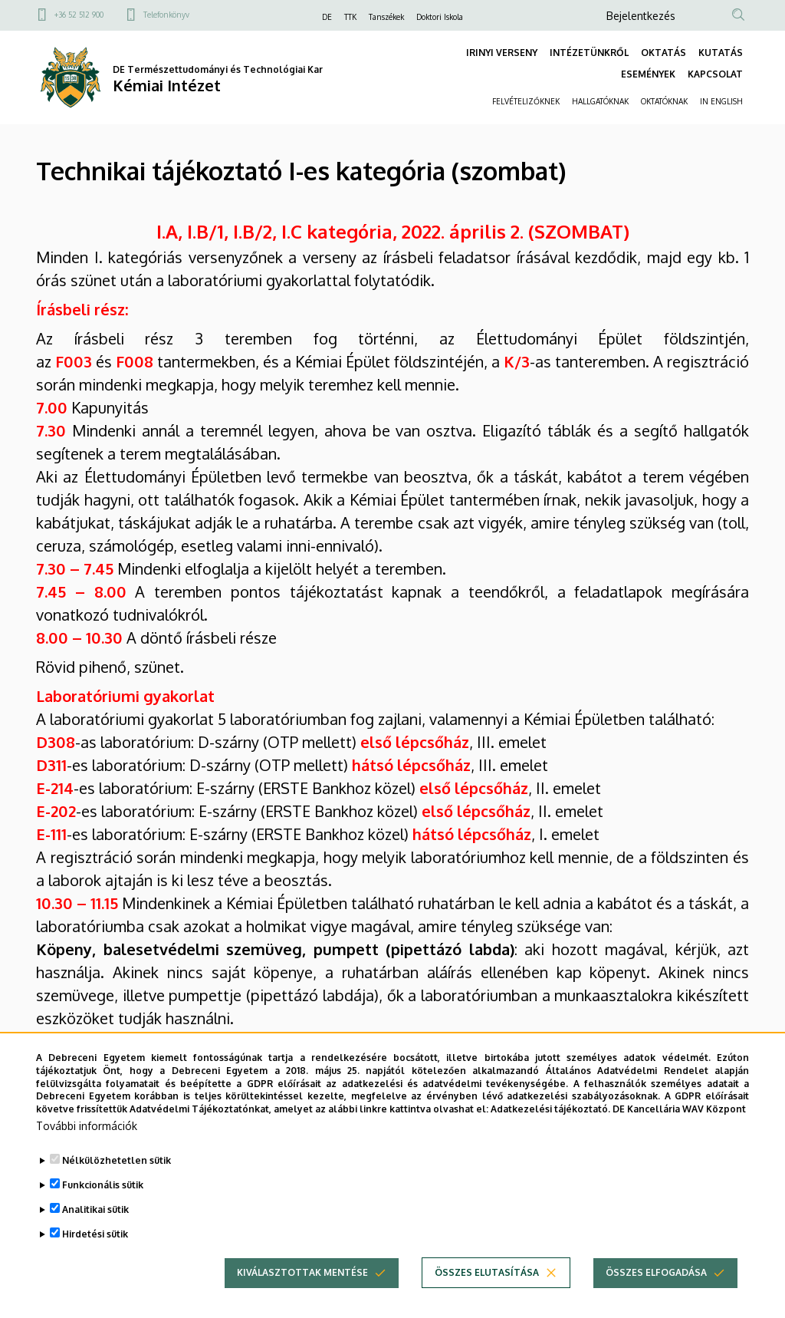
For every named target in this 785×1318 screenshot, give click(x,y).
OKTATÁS (663, 52)
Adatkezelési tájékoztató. (550, 1136)
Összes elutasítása (487, 1299)
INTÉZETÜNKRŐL (589, 52)
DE (327, 16)
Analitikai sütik (95, 1236)
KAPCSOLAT (715, 74)
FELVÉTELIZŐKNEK (526, 101)
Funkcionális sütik (102, 1212)
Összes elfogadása (656, 1299)
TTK (350, 16)
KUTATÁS (720, 52)
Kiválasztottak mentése (302, 1299)
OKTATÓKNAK (664, 101)
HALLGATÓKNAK (600, 101)
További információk (86, 1152)
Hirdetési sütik (95, 1261)
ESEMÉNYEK (648, 74)
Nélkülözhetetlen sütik (116, 1187)
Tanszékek (386, 16)
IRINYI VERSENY (501, 52)
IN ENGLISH (721, 101)
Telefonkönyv (166, 14)
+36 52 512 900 (78, 14)
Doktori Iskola (439, 16)
